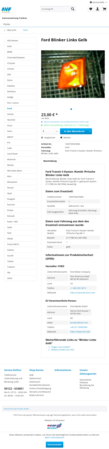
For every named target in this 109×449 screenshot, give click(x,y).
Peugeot (11, 199)
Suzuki (10, 255)
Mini (9, 176)
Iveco (9, 131)
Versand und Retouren (40, 391)
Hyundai (11, 119)
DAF (9, 74)
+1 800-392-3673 (78, 288)
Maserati (11, 159)
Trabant (11, 267)
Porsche (11, 204)
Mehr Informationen (54, 437)
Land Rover (12, 153)
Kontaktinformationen (39, 385)
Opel (9, 193)
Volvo (9, 278)
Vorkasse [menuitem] (84, 382)
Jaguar (10, 136)
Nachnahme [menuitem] (85, 379)
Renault (11, 216)
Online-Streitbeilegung (40, 388)
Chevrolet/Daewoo (16, 57)
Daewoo (11, 85)
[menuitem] (58, 9)
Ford (9, 108)
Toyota (10, 261)
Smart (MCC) (13, 244)
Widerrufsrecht (36, 395)
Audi (9, 46)
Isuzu (9, 125)
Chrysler (11, 63)
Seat (9, 233)
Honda (10, 114)
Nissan (10, 187)
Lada (9, 148)
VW (8, 272)
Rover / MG (12, 221)
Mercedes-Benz (14, 170)
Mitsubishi (12, 182)
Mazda (10, 165)
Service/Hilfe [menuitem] (97, 2)
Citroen (10, 68)
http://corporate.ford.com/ (82, 292)
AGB (31, 375)
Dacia (9, 80)
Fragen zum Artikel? (59, 347)
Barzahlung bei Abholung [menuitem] (87, 386)
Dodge (10, 97)
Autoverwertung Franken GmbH (16, 409)
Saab (9, 227)
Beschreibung (50, 161)
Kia (8, 142)
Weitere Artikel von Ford (61, 349)
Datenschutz (35, 378)
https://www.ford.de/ (80, 331)
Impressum (34, 381)
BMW (9, 52)
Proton (10, 210)
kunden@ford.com (79, 322)
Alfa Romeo (12, 40)
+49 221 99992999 (78, 327)
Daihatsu (11, 91)
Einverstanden (55, 444)
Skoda (10, 238)
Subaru (10, 250)
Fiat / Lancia (13, 102)
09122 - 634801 (14, 388)
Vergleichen (48, 137)
